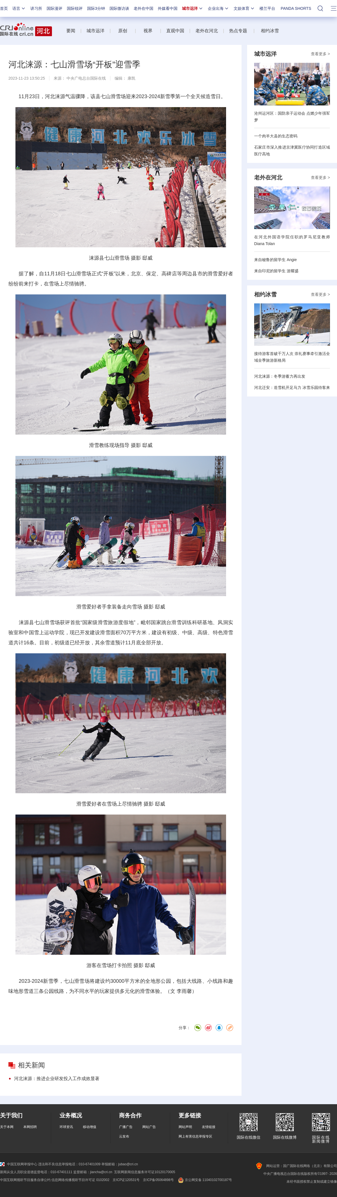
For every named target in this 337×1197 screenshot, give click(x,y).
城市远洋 (192, 8)
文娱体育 (244, 8)
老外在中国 (143, 8)
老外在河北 (206, 30)
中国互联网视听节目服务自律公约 (25, 1180)
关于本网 (6, 1127)
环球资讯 (66, 1127)
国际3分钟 (96, 8)
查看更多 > (320, 54)
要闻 (70, 30)
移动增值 (89, 1127)
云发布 (124, 1136)
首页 (4, 8)
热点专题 (238, 30)
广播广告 (126, 1127)
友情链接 (208, 1127)
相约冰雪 (270, 30)
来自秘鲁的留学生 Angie (275, 259)
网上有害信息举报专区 (195, 1136)
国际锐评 (75, 8)
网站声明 (185, 1127)
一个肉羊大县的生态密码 (275, 136)
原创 (123, 30)
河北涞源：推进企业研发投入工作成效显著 (56, 1078)
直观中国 (175, 30)
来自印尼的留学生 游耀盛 (276, 271)
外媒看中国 (167, 8)
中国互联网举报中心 (18, 1164)
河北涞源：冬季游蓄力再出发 (279, 376)
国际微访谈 (119, 8)
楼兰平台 (267, 8)
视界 (148, 30)
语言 (19, 8)
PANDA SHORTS (296, 8)
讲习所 (36, 8)
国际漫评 (54, 8)
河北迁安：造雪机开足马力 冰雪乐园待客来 (292, 387)
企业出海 (218, 8)
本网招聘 (30, 1127)
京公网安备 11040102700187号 (204, 1180)
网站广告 (149, 1127)
